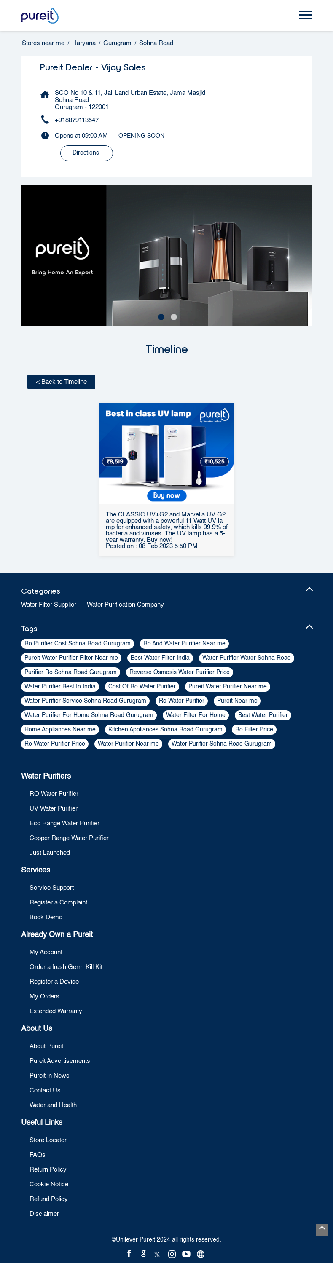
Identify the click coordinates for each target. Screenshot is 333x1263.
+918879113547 (77, 120)
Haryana (84, 43)
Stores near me (43, 43)
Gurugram (117, 43)
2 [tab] (173, 316)
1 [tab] (160, 316)
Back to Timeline (61, 382)
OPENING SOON (141, 136)
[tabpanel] (166, 256)
